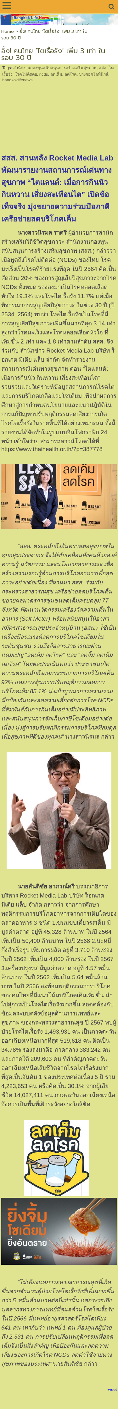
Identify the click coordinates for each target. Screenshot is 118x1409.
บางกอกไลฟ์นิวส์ (93, 74)
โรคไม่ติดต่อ (26, 74)
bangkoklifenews (17, 80)
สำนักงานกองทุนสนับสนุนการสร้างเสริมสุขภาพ (55, 67)
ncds (43, 74)
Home (7, 31)
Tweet (111, 1389)
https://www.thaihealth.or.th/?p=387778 (52, 449)
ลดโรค (71, 74)
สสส (102, 67)
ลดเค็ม (56, 74)
